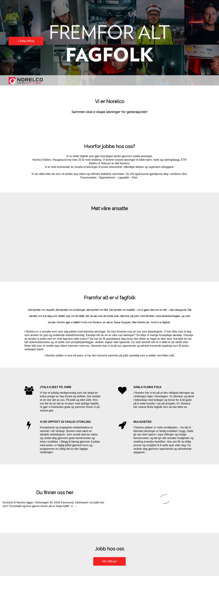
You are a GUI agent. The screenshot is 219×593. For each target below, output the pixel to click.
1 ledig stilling (26, 40)
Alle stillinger (109, 561)
